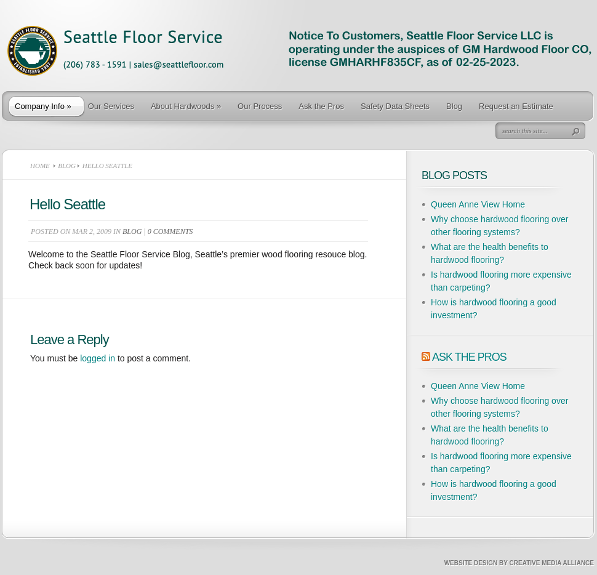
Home (40, 165)
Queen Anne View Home (478, 204)
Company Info (43, 106)
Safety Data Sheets (395, 106)
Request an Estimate (516, 106)
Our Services (111, 106)
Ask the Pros (321, 106)
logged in (97, 358)
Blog (454, 106)
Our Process (260, 106)
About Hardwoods (186, 106)
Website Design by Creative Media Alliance (519, 563)
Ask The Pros (469, 357)
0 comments (170, 231)
